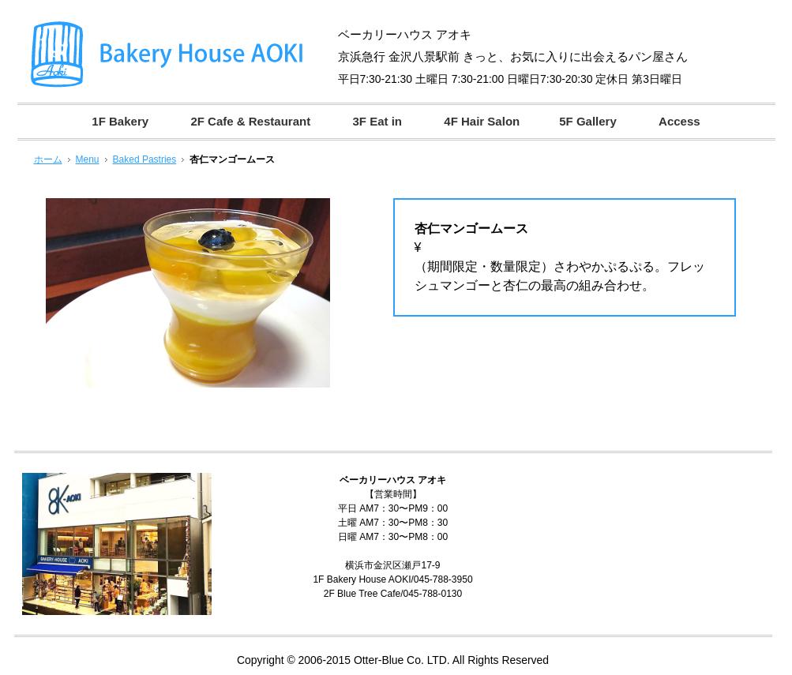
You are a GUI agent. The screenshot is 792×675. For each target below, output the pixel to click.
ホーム (48, 159)
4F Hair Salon (482, 121)
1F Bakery (120, 121)
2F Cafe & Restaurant (250, 121)
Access (679, 121)
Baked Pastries (145, 159)
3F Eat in (377, 121)
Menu (87, 159)
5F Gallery (588, 121)
